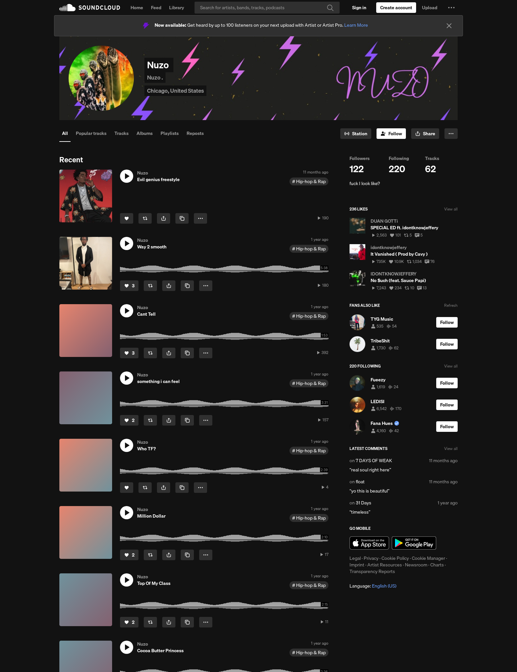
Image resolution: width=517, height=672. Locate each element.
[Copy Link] (182, 218)
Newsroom (416, 564)
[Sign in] (359, 7)
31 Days (363, 502)
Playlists (170, 133)
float (360, 481)
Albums (145, 133)
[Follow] (391, 133)
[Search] (267, 8)
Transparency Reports (372, 571)
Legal (355, 558)
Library (176, 7)
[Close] (449, 25)
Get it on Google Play (414, 543)
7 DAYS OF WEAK (374, 460)
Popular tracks (91, 133)
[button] (451, 7)
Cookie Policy (395, 558)
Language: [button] (373, 586)
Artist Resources (384, 564)
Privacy (371, 558)
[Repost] (145, 218)
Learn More (356, 25)
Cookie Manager (428, 558)
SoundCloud (89, 7)
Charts (437, 564)
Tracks (121, 133)
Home (137, 7)
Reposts (195, 133)
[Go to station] (355, 133)
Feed (156, 7)
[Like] (126, 218)
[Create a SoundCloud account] (396, 7)
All (65, 133)
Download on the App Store (369, 543)
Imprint (357, 564)
